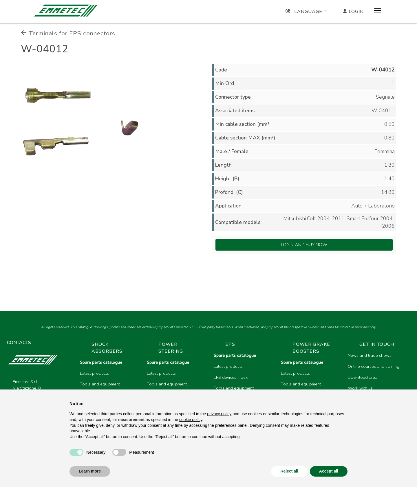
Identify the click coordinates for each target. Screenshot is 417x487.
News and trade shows (370, 355)
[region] (242, 383)
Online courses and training (373, 366)
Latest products (94, 373)
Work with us (360, 388)
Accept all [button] (328, 471)
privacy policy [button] (219, 413)
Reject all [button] (289, 471)
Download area (362, 377)
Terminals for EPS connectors (68, 33)
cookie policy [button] (190, 419)
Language (307, 11)
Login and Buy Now (304, 245)
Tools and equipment (100, 384)
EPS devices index (231, 377)
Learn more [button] (90, 471)
